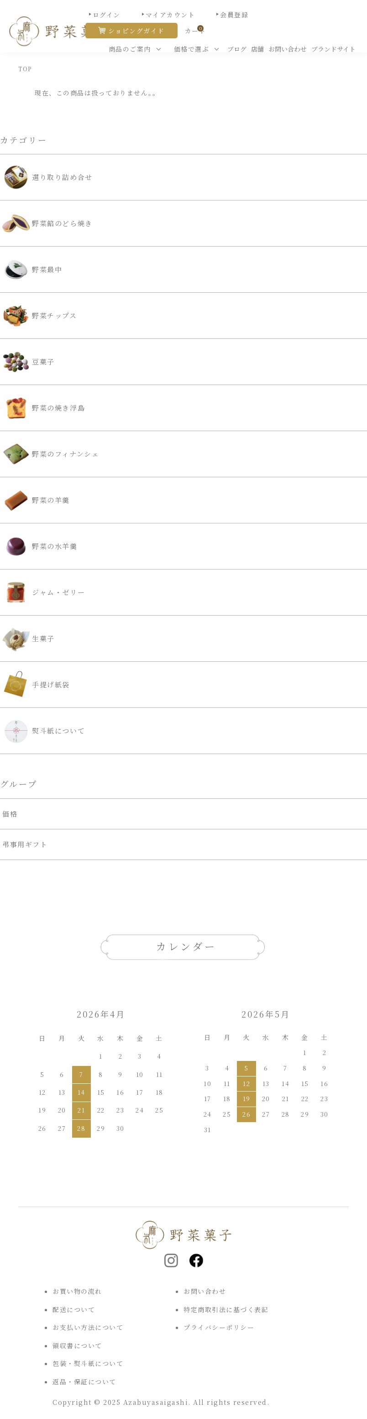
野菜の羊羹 (36, 500)
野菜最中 (32, 269)
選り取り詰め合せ (47, 177)
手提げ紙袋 (36, 684)
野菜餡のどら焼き (47, 223)
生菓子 (28, 638)
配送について (73, 1309)
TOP (25, 69)
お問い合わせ (287, 48)
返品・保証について (84, 1381)
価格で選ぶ (192, 48)
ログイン (107, 14)
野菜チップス (39, 315)
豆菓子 (28, 361)
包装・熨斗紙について (87, 1363)
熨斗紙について (43, 730)
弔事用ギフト (25, 844)
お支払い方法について (87, 1327)
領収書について (77, 1345)
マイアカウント (170, 14)
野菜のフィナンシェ (50, 454)
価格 (9, 813)
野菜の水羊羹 (40, 546)
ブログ (236, 48)
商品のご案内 (130, 48)
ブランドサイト (333, 48)
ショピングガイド (136, 30)
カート (195, 30)
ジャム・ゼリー (43, 592)
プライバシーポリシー (219, 1327)
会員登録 (234, 14)
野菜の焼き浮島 (43, 408)
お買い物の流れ (77, 1291)
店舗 (257, 48)
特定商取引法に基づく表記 (226, 1309)
